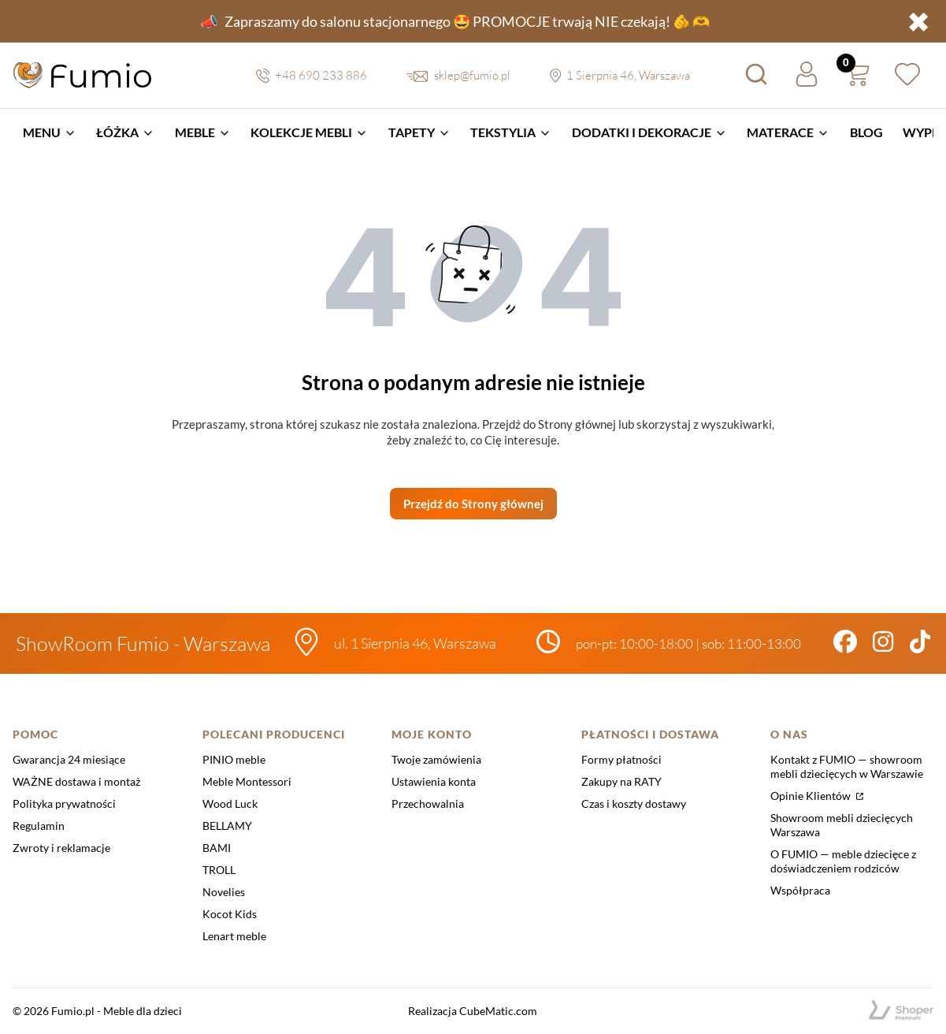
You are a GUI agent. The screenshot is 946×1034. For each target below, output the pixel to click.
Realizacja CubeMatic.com (472, 1010)
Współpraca (800, 890)
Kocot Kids (229, 914)
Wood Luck (230, 803)
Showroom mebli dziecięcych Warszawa (841, 825)
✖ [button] (918, 21)
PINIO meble (233, 759)
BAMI (216, 847)
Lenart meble (234, 936)
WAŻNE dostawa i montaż (76, 781)
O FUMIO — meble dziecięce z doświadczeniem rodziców (843, 861)
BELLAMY (227, 825)
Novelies (223, 891)
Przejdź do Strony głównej (473, 504)
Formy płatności (621, 759)
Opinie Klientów (811, 795)
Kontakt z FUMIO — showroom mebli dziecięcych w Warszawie (846, 766)
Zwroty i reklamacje (61, 847)
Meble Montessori (246, 781)
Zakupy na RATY (621, 781)
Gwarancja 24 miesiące (69, 759)
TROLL (219, 869)
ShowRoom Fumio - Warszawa (143, 643)
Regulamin (39, 825)
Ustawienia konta (433, 781)
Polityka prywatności (64, 803)
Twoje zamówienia (436, 759)
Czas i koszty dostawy (633, 803)
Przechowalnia (427, 803)
